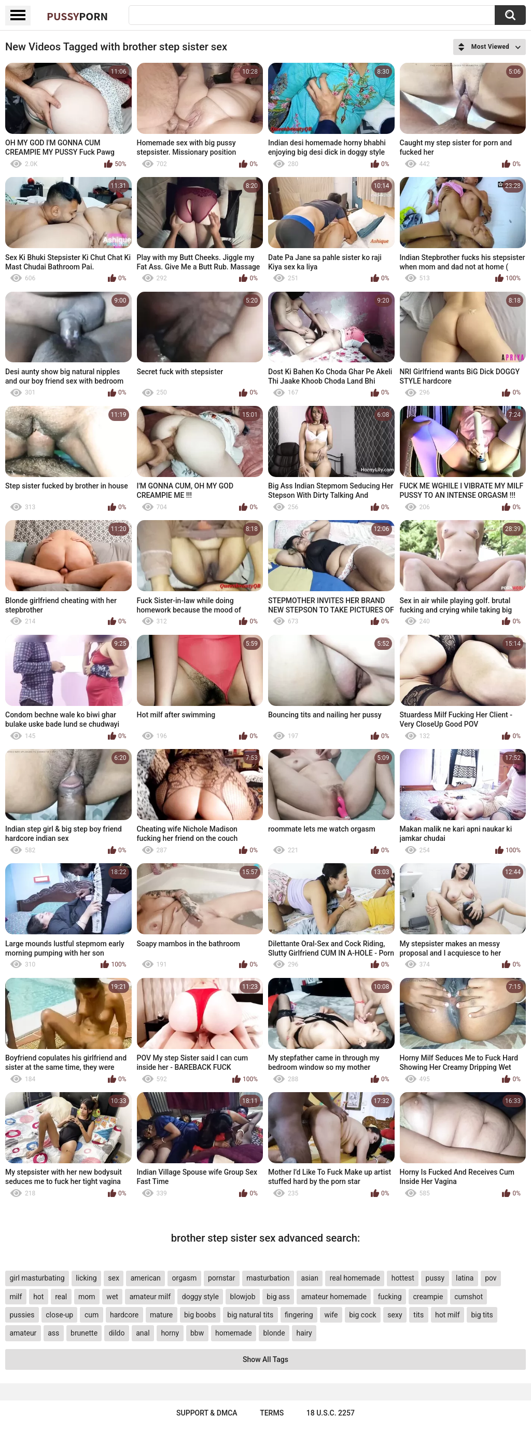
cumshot (468, 1296)
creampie (428, 1296)
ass (53, 1333)
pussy (435, 1278)
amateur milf (150, 1296)
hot (38, 1296)
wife (331, 1315)
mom (86, 1296)
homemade (233, 1333)
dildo (117, 1333)
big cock (362, 1315)
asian (309, 1278)
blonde (274, 1333)
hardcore (124, 1315)
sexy (394, 1315)
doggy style (200, 1296)
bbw (197, 1333)
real (61, 1296)
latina (464, 1278)
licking (86, 1278)
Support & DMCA (206, 1413)
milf (15, 1296)
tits (418, 1315)
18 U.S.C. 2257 (330, 1413)
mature (161, 1315)
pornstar (221, 1278)
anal (142, 1333)
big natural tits (250, 1315)
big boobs (200, 1315)
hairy (304, 1333)
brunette (84, 1333)
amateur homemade (334, 1296)
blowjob (243, 1296)
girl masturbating (36, 1278)
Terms (272, 1413)
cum (92, 1315)
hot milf (447, 1315)
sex (113, 1278)
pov (491, 1278)
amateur (22, 1333)
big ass (278, 1296)
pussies (21, 1315)
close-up (59, 1315)
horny (170, 1333)
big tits (482, 1315)
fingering (299, 1315)
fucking (390, 1296)
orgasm (184, 1278)
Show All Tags (265, 1359)
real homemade (355, 1278)
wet (112, 1296)
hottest (403, 1278)
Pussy (77, 16)
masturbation (267, 1278)
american (146, 1278)
